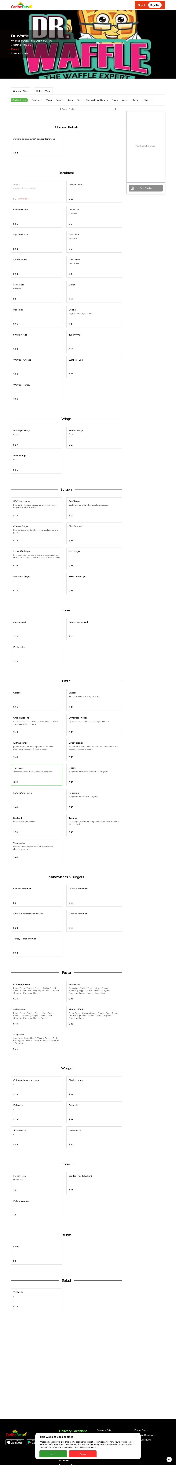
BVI (61, 1366)
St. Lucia (63, 1429)
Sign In (142, 5)
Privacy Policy (141, 1350)
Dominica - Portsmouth (71, 1386)
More (146, 21)
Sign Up (155, 5)
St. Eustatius (65, 1419)
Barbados (64, 1371)
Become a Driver (105, 1350)
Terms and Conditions (144, 1355)
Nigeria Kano (65, 1414)
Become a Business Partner (110, 1355)
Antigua (63, 1361)
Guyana (63, 1395)
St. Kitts (63, 1424)
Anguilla (63, 1357)
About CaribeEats (142, 1360)
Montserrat (65, 1405)
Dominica (64, 1381)
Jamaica (63, 1400)
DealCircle (64, 1376)
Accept (53, 1454)
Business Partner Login (108, 1360)
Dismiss (82, 1454)
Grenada (63, 1390)
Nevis (62, 1410)
